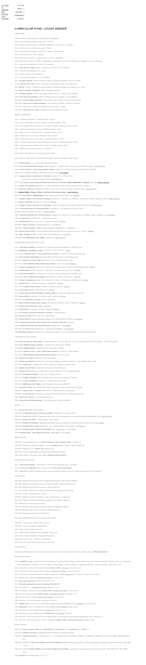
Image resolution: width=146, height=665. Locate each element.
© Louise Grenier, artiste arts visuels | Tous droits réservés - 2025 (38, 663)
